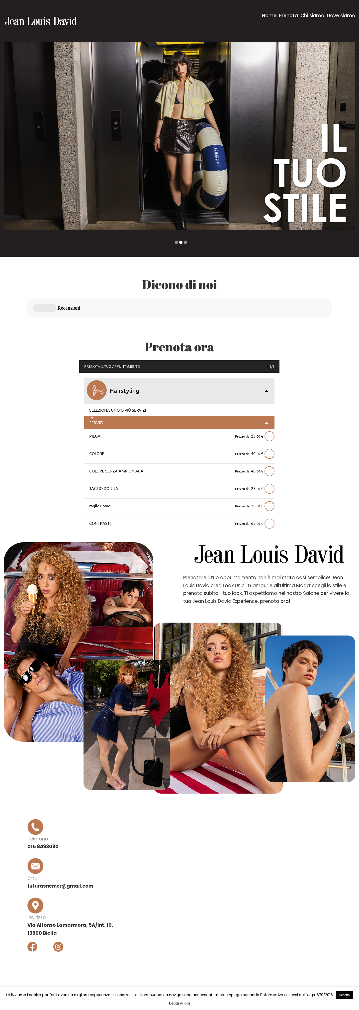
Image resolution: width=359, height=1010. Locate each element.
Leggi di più (179, 1003)
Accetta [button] (344, 995)
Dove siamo (341, 15)
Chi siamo (312, 15)
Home (269, 15)
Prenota (288, 15)
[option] (179, 136)
